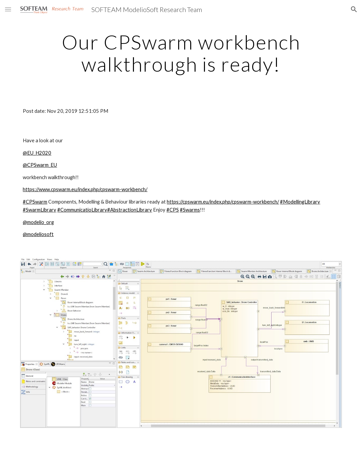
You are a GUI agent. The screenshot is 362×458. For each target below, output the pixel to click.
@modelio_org (38, 222)
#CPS (172, 210)
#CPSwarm (35, 202)
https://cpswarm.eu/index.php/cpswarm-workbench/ (223, 202)
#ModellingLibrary (300, 202)
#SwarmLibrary (39, 210)
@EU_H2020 (37, 153)
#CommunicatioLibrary (82, 210)
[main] (181, 53)
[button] (8, 9)
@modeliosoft (38, 234)
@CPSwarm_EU (40, 165)
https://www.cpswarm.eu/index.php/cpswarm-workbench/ (85, 189)
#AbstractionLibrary (129, 210)
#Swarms (190, 210)
